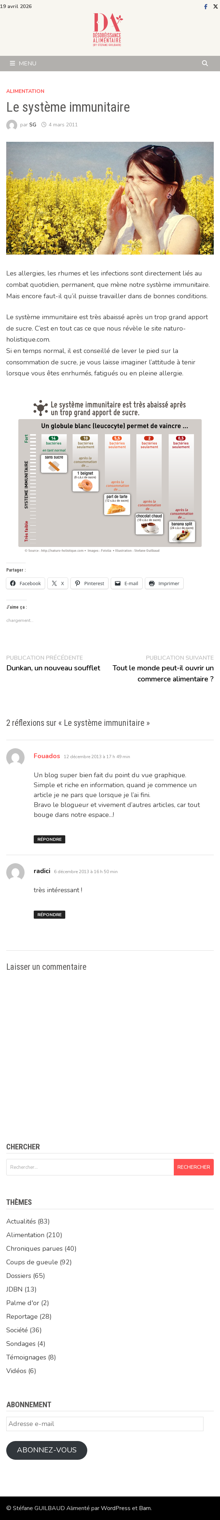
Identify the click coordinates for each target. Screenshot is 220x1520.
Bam (145, 1508)
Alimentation (25, 91)
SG (32, 124)
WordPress (116, 1508)
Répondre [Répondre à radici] (49, 915)
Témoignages (26, 1357)
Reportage (22, 1316)
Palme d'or (22, 1303)
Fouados (47, 756)
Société (17, 1330)
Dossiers (18, 1275)
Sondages (21, 1343)
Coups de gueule (32, 1262)
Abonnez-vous (47, 1450)
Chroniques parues (34, 1248)
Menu (23, 64)
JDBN (14, 1289)
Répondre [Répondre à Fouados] (49, 839)
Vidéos (16, 1370)
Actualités (21, 1221)
